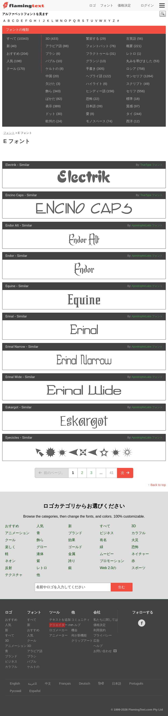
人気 (10, 61)
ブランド (75, 533)
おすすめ (13, 53)
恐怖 (89, 99)
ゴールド (75, 547)
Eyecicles (12, 438)
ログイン (147, 5)
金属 (71, 554)
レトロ (131, 53)
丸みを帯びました (139, 61)
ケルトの (52, 68)
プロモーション (112, 561)
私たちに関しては (105, 619)
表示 (49, 106)
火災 (134, 540)
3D (48, 38)
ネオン (10, 561)
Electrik (10, 165)
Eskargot (11, 407)
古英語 (131, 38)
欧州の (50, 121)
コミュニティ (80, 619)
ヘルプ (75, 625)
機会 (74, 630)
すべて (11, 38)
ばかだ (50, 99)
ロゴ (92, 5)
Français (63, 683)
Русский (13, 691)
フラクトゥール (97, 53)
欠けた (50, 83)
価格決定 (124, 5)
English (13, 683)
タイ (129, 114)
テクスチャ (14, 575)
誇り (71, 561)
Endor (9, 256)
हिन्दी (99, 683)
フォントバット (97, 46)
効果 (71, 540)
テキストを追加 (57, 619)
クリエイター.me (57, 625)
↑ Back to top (157, 485)
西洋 (129, 121)
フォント (106, 5)
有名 (103, 540)
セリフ (131, 91)
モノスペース (96, 121)
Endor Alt (12, 225)
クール (11, 68)
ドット (50, 114)
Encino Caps (14, 195)
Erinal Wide (13, 377)
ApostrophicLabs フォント (147, 225)
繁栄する (92, 38)
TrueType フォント (151, 164)
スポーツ (138, 568)
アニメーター (57, 635)
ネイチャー (140, 554)
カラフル (138, 533)
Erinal (9, 316)
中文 (46, 683)
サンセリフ (134, 76)
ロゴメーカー (57, 630)
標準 (129, 99)
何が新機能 (79, 635)
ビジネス (107, 533)
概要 (129, 46)
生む (121, 587)
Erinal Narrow (15, 347)
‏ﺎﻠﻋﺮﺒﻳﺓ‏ (30, 683)
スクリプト (134, 83)
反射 (8, 568)
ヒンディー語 (96, 91)
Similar (24, 165)
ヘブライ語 (94, 76)
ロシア (131, 68)
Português (134, 683)
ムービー (107, 554)
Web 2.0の (108, 568)
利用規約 (99, 630)
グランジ (92, 61)
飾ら (49, 91)
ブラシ (50, 53)
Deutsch (82, 683)
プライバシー (102, 635)
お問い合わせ (105, 651)
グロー (42, 547)
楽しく (10, 547)
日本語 (91, 106)
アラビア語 (54, 46)
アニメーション (17, 533)
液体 (40, 554)
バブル (50, 61)
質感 (129, 106)
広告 (96, 640)
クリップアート (82, 640)
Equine (10, 286)
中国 (49, 76)
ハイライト (94, 83)
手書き (91, 68)
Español (32, 691)
